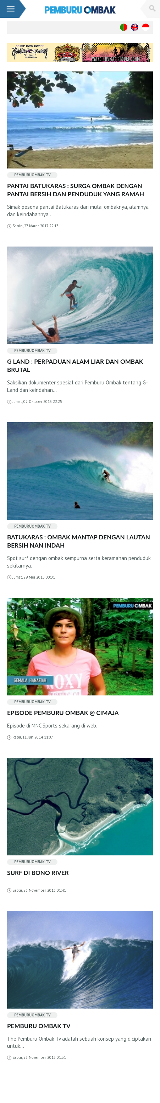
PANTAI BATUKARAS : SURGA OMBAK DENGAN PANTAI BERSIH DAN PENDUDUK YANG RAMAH (75, 190)
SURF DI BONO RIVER (38, 872)
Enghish (134, 27)
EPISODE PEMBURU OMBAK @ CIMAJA (63, 712)
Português (123, 27)
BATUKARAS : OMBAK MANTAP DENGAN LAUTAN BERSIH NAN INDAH (78, 541)
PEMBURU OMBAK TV (39, 1026)
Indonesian (145, 27)
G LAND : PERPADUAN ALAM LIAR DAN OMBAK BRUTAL (75, 365)
